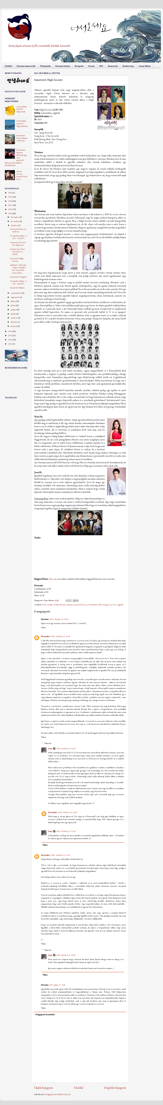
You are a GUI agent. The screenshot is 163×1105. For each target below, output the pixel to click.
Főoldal (8, 66)
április (13, 313)
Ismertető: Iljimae (17, 287)
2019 (10, 196)
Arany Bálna (145, 66)
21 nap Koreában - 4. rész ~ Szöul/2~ (18, 282)
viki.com (53, 578)
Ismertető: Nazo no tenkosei (18, 230)
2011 (10, 343)
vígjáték (120, 604)
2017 (10, 205)
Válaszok (47, 743)
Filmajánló (45, 66)
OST (101, 66)
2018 (10, 201)
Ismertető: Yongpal (18, 276)
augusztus (15, 297)
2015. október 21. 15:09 (65, 955)
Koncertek (113, 66)
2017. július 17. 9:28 (57, 985)
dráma (69, 604)
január (13, 326)
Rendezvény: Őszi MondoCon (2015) (17, 252)
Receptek (79, 66)
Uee (114, 604)
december (15, 217)
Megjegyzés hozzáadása (45, 1014)
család (49, 604)
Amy (50, 748)
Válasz (43, 627)
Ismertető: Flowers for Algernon (18, 243)
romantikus (93, 604)
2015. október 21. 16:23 (67, 812)
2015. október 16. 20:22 (58, 619)
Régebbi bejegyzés (115, 1088)
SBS (100, 604)
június (13, 305)
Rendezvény (128, 66)
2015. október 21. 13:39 (60, 855)
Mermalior (45, 636)
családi (56, 604)
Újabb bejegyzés (43, 1088)
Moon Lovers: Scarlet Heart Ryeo (21, 175)
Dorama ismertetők (26, 66)
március (14, 317)
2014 (10, 331)
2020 (10, 192)
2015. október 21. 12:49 (60, 636)
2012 (10, 339)
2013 (10, 335)
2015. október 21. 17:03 (65, 831)
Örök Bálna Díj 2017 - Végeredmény (22, 123)
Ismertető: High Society (16, 259)
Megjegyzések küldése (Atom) (57, 1094)
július (13, 301)
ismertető (77, 604)
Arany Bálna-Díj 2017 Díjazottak (21, 109)
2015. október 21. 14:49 (65, 748)
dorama (62, 604)
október (14, 225)
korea (84, 604)
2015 (44, 604)
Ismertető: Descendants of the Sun (21, 138)
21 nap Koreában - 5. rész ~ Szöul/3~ (18, 237)
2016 (10, 209)
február (14, 322)
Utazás (91, 66)
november (15, 221)
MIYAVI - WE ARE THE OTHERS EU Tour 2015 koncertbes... (18, 269)
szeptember (16, 293)
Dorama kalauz (62, 66)
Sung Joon (107, 604)
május (13, 309)
